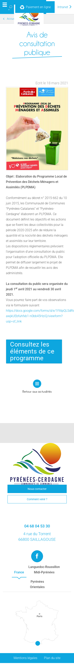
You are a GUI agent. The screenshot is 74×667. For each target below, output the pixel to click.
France (19, 572)
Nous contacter (37, 488)
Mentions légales (25, 658)
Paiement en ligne (35, 7)
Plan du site (52, 658)
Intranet (64, 7)
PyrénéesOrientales (37, 584)
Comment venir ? (37, 499)
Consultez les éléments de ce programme (32, 351)
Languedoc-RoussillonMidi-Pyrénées (44, 569)
